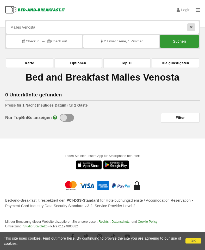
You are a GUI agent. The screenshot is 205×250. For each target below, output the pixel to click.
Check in (30, 41)
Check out (57, 41)
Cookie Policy (147, 221)
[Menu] (198, 10)
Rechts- (104, 221)
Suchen (179, 41)
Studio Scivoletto (35, 226)
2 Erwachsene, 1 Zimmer (121, 41)
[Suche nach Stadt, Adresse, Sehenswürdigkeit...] (102, 27)
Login (183, 10)
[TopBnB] (67, 118)
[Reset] (191, 27)
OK (193, 241)
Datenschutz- (121, 221)
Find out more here (59, 238)
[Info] (55, 117)
